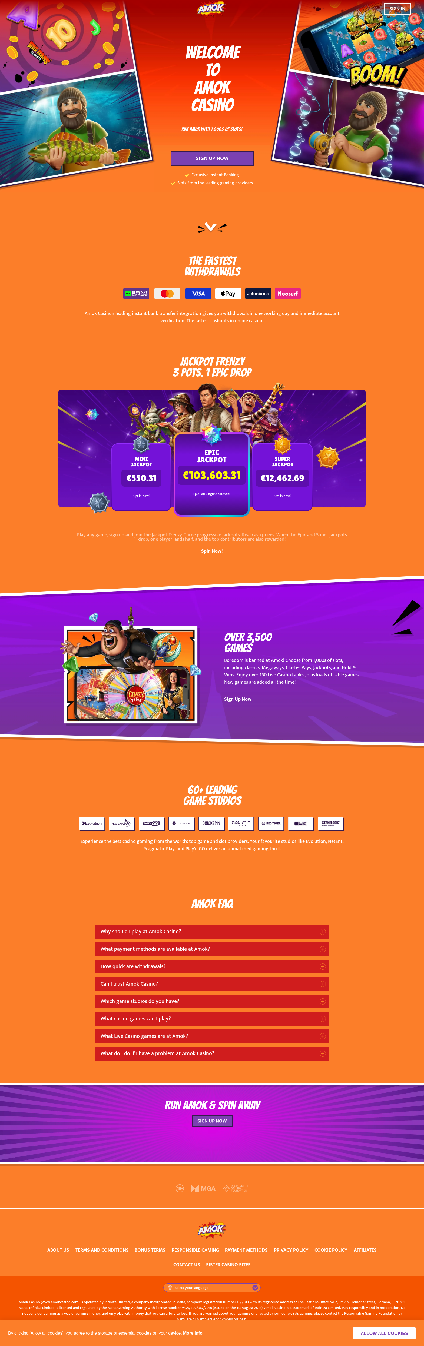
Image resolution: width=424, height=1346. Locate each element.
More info (193, 1333)
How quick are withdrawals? (133, 966)
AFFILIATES (365, 1250)
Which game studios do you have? (140, 1001)
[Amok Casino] (212, 9)
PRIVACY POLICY (291, 1250)
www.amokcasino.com (60, 1302)
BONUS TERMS (150, 1250)
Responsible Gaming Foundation (371, 1313)
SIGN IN (397, 9)
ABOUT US (58, 1250)
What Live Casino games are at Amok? (144, 1036)
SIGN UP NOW (212, 158)
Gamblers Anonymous (215, 1319)
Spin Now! (212, 551)
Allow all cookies (386, 1333)
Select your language (188, 1288)
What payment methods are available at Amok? (155, 949)
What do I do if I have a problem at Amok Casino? (157, 1053)
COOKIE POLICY (330, 1250)
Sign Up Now (237, 699)
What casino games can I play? (136, 1018)
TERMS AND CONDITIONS (102, 1250)
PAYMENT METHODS (246, 1250)
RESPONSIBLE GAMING (195, 1250)
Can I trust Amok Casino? (129, 984)
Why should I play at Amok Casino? (141, 931)
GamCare (184, 1319)
